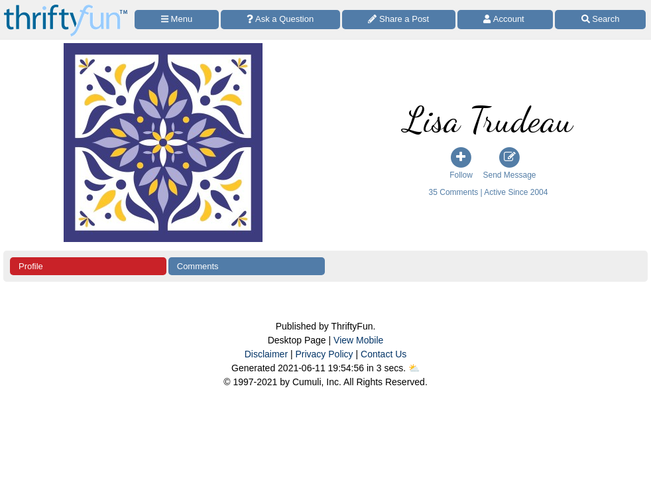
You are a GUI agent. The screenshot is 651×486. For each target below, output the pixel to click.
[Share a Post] (398, 19)
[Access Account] (505, 19)
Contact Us (383, 354)
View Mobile (358, 340)
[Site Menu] (177, 19)
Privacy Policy (324, 354)
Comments (198, 266)
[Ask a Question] (280, 19)
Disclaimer (266, 354)
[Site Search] (600, 19)
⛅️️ (414, 368)
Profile (31, 266)
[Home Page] (65, 7)
